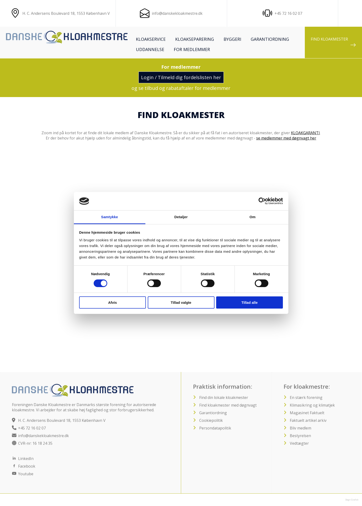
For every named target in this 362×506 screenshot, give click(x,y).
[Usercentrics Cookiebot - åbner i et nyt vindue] (262, 201)
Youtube (25, 473)
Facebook (26, 466)
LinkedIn (26, 458)
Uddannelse (150, 49)
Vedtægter (299, 443)
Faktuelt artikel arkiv (308, 420)
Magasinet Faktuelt (307, 412)
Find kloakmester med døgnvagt (228, 405)
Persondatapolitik (215, 428)
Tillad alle (249, 302)
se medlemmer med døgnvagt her (286, 138)
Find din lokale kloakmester (223, 397)
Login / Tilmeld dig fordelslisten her (181, 77)
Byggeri (232, 39)
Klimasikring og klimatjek (312, 405)
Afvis (112, 302)
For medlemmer (192, 49)
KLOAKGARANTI (305, 132)
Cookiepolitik (211, 420)
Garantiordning (270, 39)
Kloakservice (151, 39)
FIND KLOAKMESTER (333, 42)
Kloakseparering (194, 39)
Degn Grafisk (351, 499)
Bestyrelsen (300, 435)
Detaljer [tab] (181, 217)
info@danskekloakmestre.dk (177, 13)
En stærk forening (306, 397)
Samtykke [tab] (109, 217)
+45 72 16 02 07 (32, 428)
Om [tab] (252, 217)
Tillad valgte (181, 302)
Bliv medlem (300, 428)
